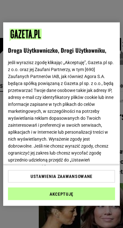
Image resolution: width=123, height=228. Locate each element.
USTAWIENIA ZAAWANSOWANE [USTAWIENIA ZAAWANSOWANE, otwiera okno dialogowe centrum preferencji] (61, 176)
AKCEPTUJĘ (61, 194)
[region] (61, 114)
